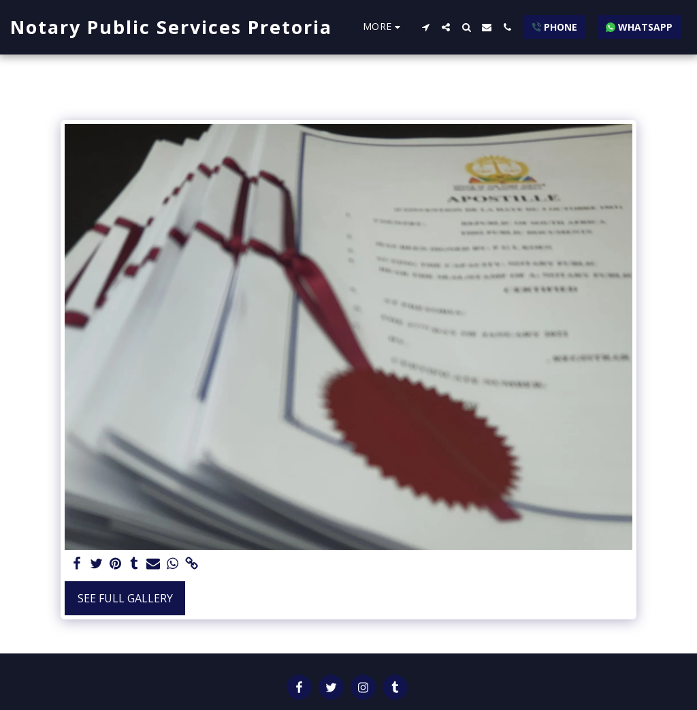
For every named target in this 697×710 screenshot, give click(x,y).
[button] (425, 27)
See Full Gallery (125, 598)
